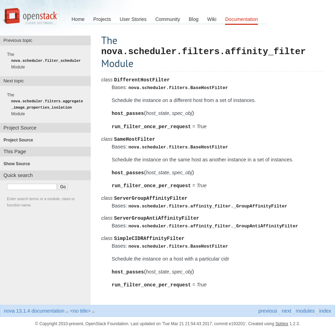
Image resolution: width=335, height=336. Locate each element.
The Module (46, 61)
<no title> (80, 316)
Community (167, 19)
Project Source (20, 140)
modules (305, 316)
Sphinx (281, 329)
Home (78, 19)
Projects (102, 19)
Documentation (241, 19)
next (286, 316)
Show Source (19, 163)
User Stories (133, 19)
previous (267, 316)
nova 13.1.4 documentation (34, 316)
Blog (194, 19)
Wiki (211, 19)
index (325, 316)
